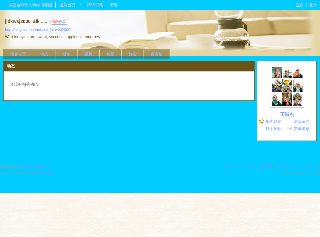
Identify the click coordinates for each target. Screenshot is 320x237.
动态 (44, 54)
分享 (62, 21)
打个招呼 (273, 128)
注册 (300, 4)
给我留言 (301, 121)
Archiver (232, 166)
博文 (66, 54)
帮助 (113, 4)
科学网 (266, 166)
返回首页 (67, 4)
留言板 (157, 54)
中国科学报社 (45, 173)
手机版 (250, 166)
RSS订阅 (95, 4)
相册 (110, 54)
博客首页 (18, 54)
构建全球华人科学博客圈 (30, 4)
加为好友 (273, 121)
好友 (133, 54)
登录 (313, 4)
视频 (88, 54)
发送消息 (301, 128)
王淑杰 (287, 114)
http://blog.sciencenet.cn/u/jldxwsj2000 (37, 29)
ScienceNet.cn (35, 166)
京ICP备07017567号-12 (297, 166)
